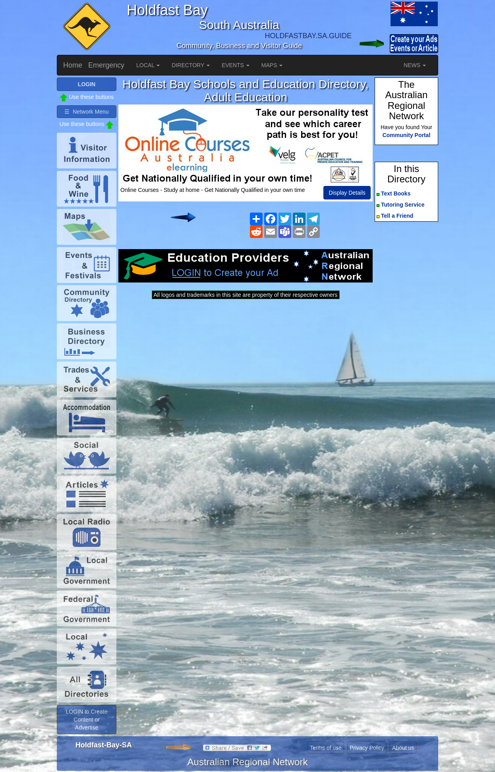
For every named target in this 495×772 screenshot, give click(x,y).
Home (72, 65)
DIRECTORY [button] (191, 65)
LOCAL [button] (148, 65)
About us (403, 748)
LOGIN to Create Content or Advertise (86, 719)
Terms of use (326, 748)
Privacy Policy (367, 748)
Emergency (106, 65)
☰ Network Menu (86, 111)
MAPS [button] (272, 65)
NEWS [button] (415, 65)
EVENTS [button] (235, 65)
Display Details (347, 193)
